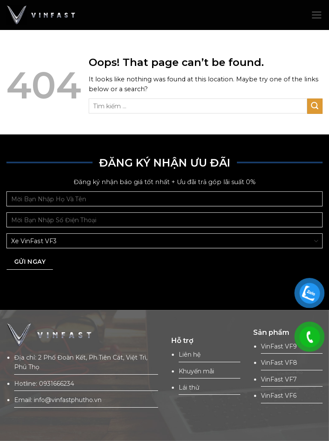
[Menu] (317, 15)
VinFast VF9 (279, 346)
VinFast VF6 (278, 395)
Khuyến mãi (196, 371)
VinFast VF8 (279, 363)
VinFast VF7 (279, 379)
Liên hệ (189, 354)
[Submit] (315, 106)
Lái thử (189, 387)
